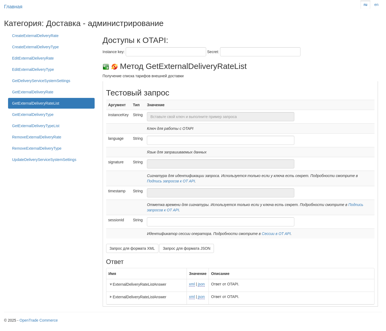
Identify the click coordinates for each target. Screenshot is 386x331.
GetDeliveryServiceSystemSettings (41, 81)
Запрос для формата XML (132, 248)
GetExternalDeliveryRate (32, 92)
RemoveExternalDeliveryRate (36, 137)
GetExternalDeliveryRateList (35, 103)
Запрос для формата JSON (186, 248)
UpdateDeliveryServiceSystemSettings (44, 159)
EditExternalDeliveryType (33, 69)
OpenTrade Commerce (39, 320)
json (201, 284)
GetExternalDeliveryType (33, 114)
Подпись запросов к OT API (171, 181)
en (376, 4)
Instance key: (114, 52)
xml (192, 284)
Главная (13, 6)
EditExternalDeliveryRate (33, 58)
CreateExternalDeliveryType (35, 47)
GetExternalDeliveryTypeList (36, 126)
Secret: (213, 52)
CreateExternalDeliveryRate (35, 36)
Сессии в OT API (276, 233)
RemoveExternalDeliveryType (36, 148)
